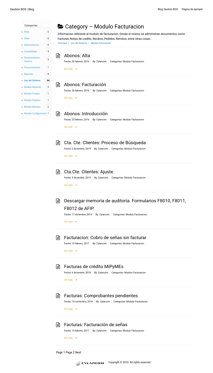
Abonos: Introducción (86, 113)
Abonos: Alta (77, 55)
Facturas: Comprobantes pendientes (101, 295)
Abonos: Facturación (85, 84)
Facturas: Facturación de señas (95, 324)
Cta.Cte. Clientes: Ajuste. (89, 171)
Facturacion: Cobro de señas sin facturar (105, 237)
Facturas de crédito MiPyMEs (93, 266)
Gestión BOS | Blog (22, 9)
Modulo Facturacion (133, 61)
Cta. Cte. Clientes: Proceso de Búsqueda (105, 142)
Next (78, 352)
